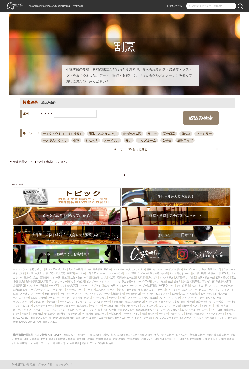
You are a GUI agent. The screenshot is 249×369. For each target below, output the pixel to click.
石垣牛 (54, 293)
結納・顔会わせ (206, 277)
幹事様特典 (82, 318)
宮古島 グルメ (89, 343)
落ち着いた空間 (76, 281)
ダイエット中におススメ (179, 289)
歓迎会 (33, 297)
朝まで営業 (19, 273)
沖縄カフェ (172, 339)
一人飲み (40, 273)
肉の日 (164, 273)
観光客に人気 (99, 277)
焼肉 (106, 285)
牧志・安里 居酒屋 (164, 334)
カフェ (176, 305)
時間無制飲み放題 (126, 277)
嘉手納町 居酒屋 (85, 339)
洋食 (140, 289)
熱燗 (15, 322)
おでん (16, 313)
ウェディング (177, 313)
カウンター (32, 285)
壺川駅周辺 (55, 318)
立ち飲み (101, 289)
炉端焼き (53, 301)
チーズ (161, 289)
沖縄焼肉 (196, 339)
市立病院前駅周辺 (194, 313)
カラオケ (18, 277)
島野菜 (122, 297)
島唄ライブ (185, 140)
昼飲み (185, 134)
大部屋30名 (93, 273)
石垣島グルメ (210, 339)
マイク (136, 313)
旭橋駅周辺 (19, 285)
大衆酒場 (142, 277)
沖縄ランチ (147, 339)
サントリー (96, 305)
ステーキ (84, 285)
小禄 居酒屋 (93, 334)
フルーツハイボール (44, 305)
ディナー (80, 273)
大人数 (29, 273)
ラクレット (207, 305)
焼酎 (219, 297)
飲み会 (175, 293)
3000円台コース (75, 289)
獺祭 (183, 301)
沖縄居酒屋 (133, 339)
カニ (49, 289)
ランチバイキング (22, 301)
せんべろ (92, 140)
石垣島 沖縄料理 (20, 343)
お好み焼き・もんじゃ (191, 318)
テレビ (180, 285)
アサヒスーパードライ (59, 297)
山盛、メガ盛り (21, 293)
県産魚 (43, 285)
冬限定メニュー (126, 309)
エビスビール (188, 309)
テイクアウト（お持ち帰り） (63, 134)
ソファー (199, 297)
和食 (47, 293)
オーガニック (67, 301)
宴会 (233, 277)
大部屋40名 (181, 277)
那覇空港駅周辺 (115, 318)
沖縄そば (222, 293)
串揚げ (25, 313)
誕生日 (195, 273)
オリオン (18, 309)
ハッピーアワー (125, 285)
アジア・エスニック (169, 297)
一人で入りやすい (55, 140)
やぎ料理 (232, 301)
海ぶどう (153, 277)
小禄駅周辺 (36, 313)
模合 (169, 281)
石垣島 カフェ (38, 343)
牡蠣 (15, 281)
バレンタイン (164, 305)
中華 (217, 305)
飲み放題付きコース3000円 (136, 281)
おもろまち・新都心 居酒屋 (190, 334)
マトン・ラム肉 (66, 309)
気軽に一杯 (203, 309)
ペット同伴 (59, 289)
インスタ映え (166, 277)
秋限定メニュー (39, 318)
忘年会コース (228, 269)
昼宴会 (175, 301)
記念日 (177, 281)
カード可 (53, 285)
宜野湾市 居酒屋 (66, 339)
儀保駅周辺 (68, 318)
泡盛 (163, 281)
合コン (121, 289)
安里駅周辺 (74, 313)
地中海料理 (87, 313)
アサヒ (42, 297)
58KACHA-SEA (21, 318)
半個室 (192, 277)
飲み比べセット (131, 305)
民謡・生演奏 (208, 273)
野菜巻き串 (202, 301)
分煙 (127, 318)
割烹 (143, 313)
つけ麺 (112, 309)
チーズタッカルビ (170, 309)
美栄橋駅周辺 (33, 281)
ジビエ (37, 301)
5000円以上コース (203, 289)
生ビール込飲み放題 (148, 273)
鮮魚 (187, 285)
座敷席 (65, 277)
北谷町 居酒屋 (48, 339)
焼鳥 (21, 281)
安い (128, 140)
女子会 (166, 140)
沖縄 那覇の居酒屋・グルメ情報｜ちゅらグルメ (42, 364)
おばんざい (165, 301)
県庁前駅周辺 (133, 293)
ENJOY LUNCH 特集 (30, 322)
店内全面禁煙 (20, 289)
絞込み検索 (201, 118)
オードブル (111, 140)
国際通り (44, 277)
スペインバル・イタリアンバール (93, 293)
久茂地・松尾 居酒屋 (112, 334)
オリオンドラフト (224, 289)
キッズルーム (147, 140)
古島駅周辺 (117, 301)
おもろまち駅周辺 (69, 285)
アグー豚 (55, 277)
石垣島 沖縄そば (56, 343)
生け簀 (190, 301)
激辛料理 (77, 297)
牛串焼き (126, 313)
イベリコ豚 (216, 309)
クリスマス (108, 281)
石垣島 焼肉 (73, 343)
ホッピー (152, 313)
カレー (118, 305)
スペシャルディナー (99, 301)
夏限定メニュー (97, 318)
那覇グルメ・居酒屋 (74, 334)
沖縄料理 (211, 293)
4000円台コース (166, 285)
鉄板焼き (186, 305)
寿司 (113, 285)
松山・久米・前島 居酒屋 (138, 334)
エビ (118, 281)
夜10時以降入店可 (55, 273)
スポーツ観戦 (116, 273)
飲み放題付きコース (180, 273)
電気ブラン (101, 313)
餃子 (44, 301)
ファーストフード (215, 313)
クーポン (90, 289)
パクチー (163, 313)
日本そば (103, 309)
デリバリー (61, 281)
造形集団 (232, 318)
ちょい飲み (197, 285)
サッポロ (108, 305)
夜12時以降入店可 (221, 281)
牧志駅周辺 (83, 305)
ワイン (156, 281)
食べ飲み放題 (132, 134)
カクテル (113, 297)
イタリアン (81, 301)
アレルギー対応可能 (146, 285)
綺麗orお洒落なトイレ (147, 309)
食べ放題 (131, 289)
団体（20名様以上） (103, 134)
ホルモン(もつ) (21, 297)
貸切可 (111, 277)
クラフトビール (32, 309)
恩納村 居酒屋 (103, 339)
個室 (76, 140)
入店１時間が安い (189, 293)
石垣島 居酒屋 (226, 339)
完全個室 (169, 134)
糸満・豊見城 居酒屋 (218, 334)
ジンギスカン (149, 305)
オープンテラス (37, 289)
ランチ (152, 134)
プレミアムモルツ (22, 305)
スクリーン (37, 293)
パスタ (196, 305)
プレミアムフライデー (166, 318)
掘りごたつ (150, 289)
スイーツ (133, 297)
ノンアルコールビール (221, 285)
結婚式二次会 (31, 277)
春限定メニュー (51, 322)
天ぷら (87, 297)
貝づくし (210, 297)
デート (103, 273)
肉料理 (87, 277)
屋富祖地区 (114, 313)
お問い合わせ (175, 6)
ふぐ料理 (143, 297)
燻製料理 (62, 313)
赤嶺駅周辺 (230, 309)
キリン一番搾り (217, 301)
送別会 (153, 297)
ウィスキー (188, 297)
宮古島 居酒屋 (105, 343)
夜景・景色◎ (223, 277)
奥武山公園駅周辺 (134, 301)
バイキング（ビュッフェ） (156, 293)
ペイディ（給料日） (142, 318)
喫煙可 (70, 273)
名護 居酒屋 (119, 339)
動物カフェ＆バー (65, 305)
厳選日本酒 (118, 293)
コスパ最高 (130, 273)
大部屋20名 (47, 281)
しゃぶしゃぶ (49, 309)
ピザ (203, 293)
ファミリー (204, 134)
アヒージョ (151, 301)
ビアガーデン (94, 281)
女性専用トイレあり (215, 318)
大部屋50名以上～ (226, 273)
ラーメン (112, 289)
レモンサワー (67, 293)
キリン (230, 313)
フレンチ (92, 309)
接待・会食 (76, 277)
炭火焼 (224, 305)
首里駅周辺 (49, 313)
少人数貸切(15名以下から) (196, 281)
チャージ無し (99, 297)
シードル (81, 309)
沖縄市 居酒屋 (31, 339)
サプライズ (97, 285)
